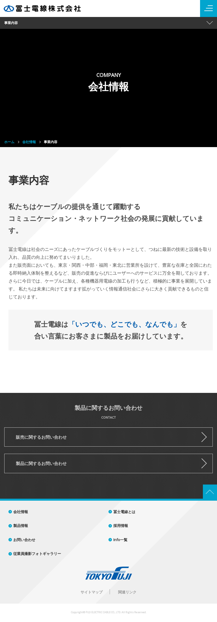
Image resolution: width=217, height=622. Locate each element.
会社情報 (20, 511)
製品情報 (20, 525)
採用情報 (120, 525)
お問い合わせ (24, 539)
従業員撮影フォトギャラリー (37, 553)
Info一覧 (120, 539)
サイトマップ (92, 592)
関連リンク (127, 592)
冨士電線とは (124, 511)
